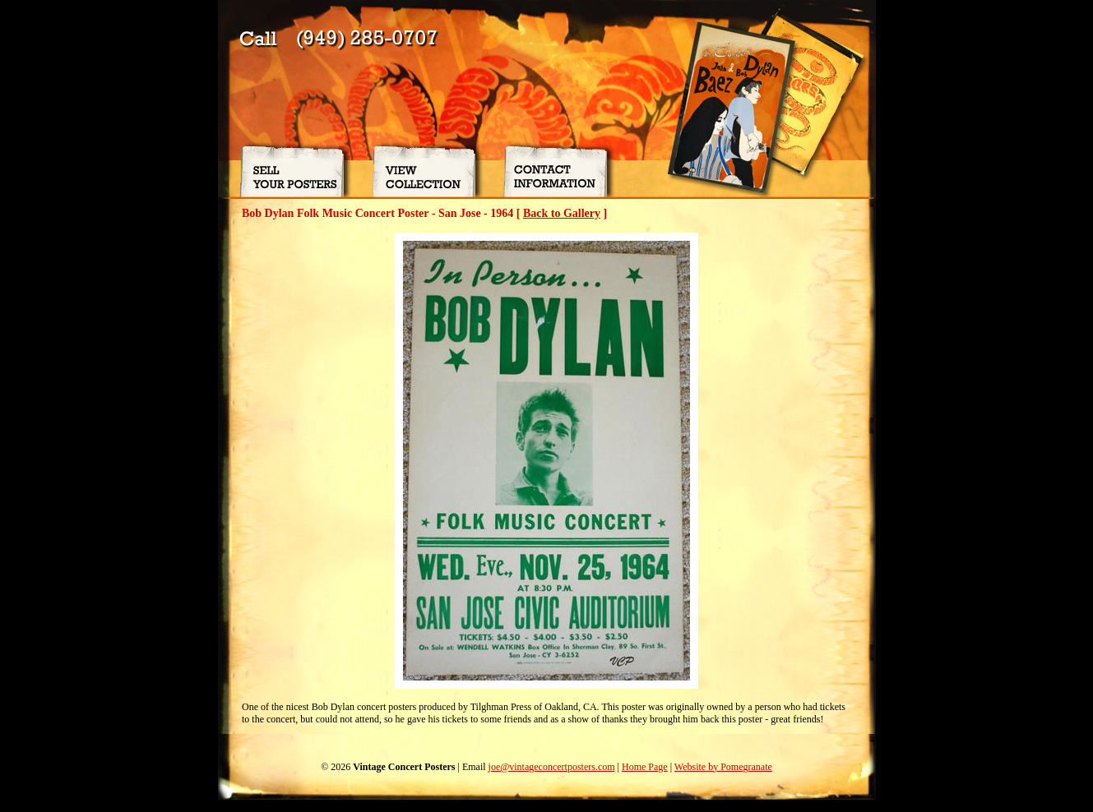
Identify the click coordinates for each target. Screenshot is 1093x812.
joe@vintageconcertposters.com (552, 767)
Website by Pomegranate (723, 767)
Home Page (645, 767)
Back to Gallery (561, 213)
